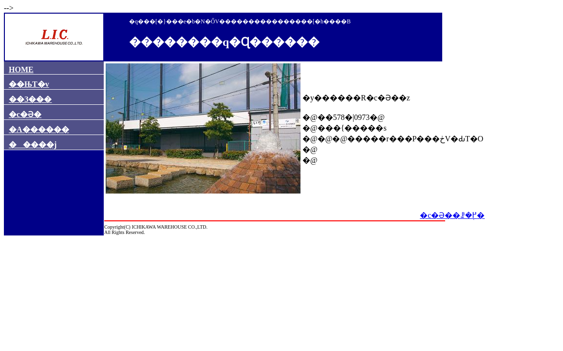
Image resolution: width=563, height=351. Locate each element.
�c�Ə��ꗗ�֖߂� (452, 215)
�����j (32, 144)
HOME (21, 69)
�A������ (39, 129)
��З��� (30, 99)
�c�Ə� (25, 114)
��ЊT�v (29, 84)
